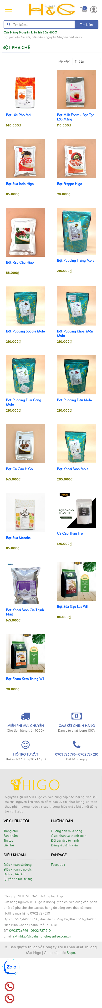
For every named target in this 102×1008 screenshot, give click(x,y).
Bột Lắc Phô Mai (18, 115)
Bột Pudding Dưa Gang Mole (23, 402)
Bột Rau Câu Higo (20, 262)
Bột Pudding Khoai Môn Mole (75, 333)
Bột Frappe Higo (69, 184)
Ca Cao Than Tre (70, 533)
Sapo (71, 952)
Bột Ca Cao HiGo (19, 469)
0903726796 (18, 930)
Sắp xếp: (64, 61)
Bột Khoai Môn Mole (72, 469)
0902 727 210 (41, 930)
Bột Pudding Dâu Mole (74, 400)
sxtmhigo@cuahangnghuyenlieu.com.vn (42, 936)
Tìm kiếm (86, 24)
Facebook (58, 864)
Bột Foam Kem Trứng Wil (25, 679)
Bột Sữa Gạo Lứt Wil (72, 607)
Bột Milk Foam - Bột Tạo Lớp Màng (75, 117)
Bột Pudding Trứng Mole (75, 260)
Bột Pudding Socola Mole (25, 331)
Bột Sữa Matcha (18, 538)
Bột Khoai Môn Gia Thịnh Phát (25, 612)
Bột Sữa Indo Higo (20, 184)
